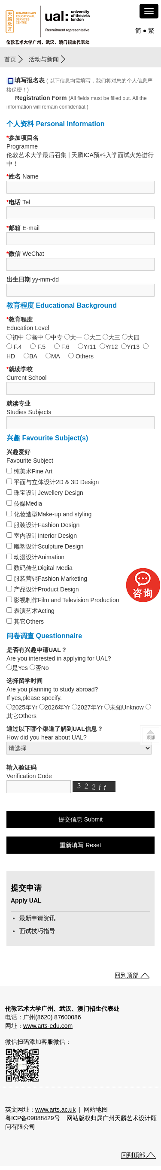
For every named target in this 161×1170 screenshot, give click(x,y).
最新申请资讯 (37, 918)
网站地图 (96, 1109)
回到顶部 (127, 975)
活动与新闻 (44, 59)
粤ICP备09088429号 (32, 1118)
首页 (10, 59)
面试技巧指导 (37, 931)
